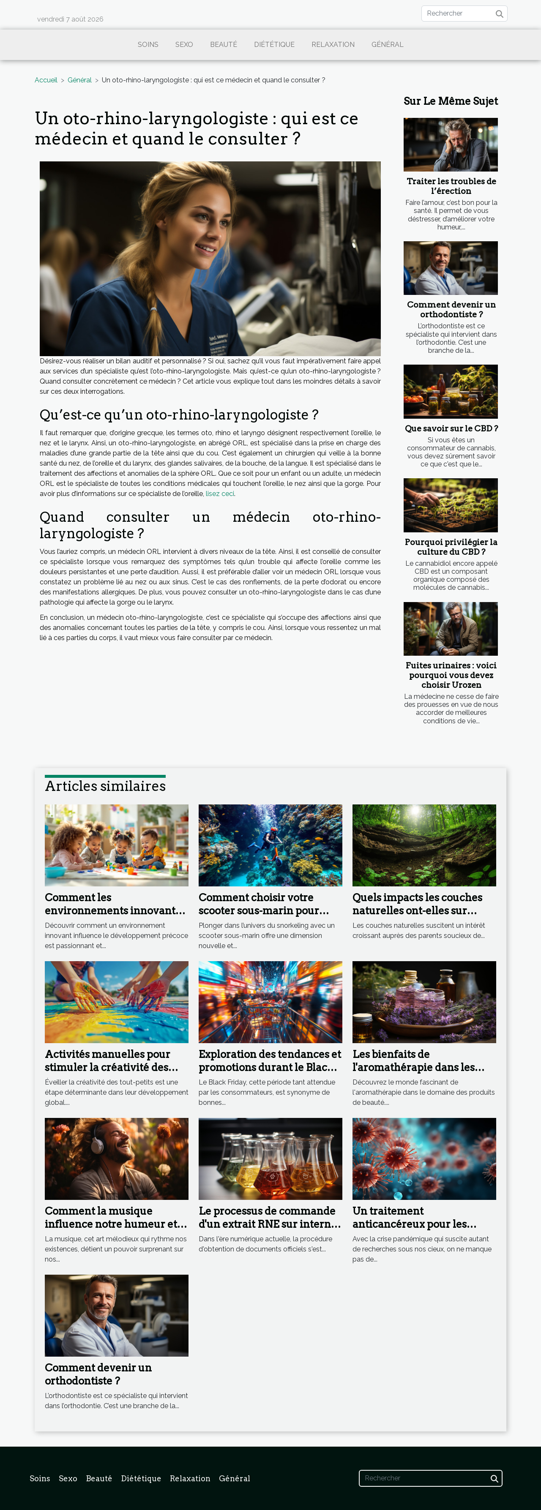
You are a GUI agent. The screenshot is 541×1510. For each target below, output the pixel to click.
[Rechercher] (464, 13)
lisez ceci (220, 494)
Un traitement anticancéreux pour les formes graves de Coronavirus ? (409, 1230)
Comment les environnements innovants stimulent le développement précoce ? (115, 916)
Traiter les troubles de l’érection (451, 186)
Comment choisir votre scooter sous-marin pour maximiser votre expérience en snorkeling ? (269, 916)
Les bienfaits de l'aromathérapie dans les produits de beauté (413, 1067)
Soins (148, 45)
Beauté (223, 45)
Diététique (274, 45)
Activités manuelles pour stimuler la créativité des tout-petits (107, 1067)
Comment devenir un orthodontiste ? (451, 309)
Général (388, 45)
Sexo (184, 45)
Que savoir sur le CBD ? (451, 428)
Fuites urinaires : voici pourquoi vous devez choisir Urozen (451, 675)
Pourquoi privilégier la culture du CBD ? (451, 547)
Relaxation (333, 45)
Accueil (46, 80)
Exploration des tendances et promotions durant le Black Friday (270, 1067)
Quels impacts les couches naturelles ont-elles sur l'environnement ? (417, 910)
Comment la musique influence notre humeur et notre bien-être (111, 1224)
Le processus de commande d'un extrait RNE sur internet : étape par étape (270, 1224)
